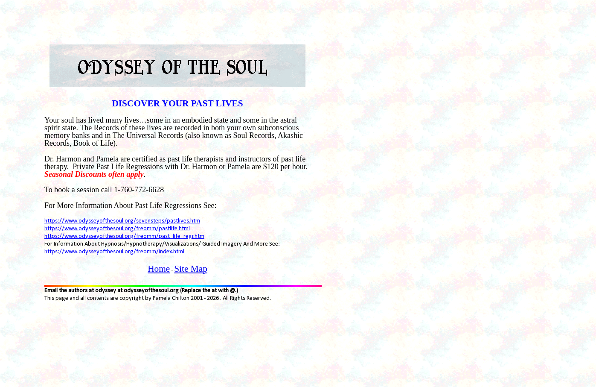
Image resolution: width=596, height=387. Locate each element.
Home (159, 269)
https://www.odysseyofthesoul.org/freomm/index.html (114, 252)
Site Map (190, 269)
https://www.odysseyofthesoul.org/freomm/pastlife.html (117, 229)
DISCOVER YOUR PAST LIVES (177, 103)
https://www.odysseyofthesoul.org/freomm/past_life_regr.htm (124, 236)
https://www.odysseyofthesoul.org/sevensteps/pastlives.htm (122, 221)
